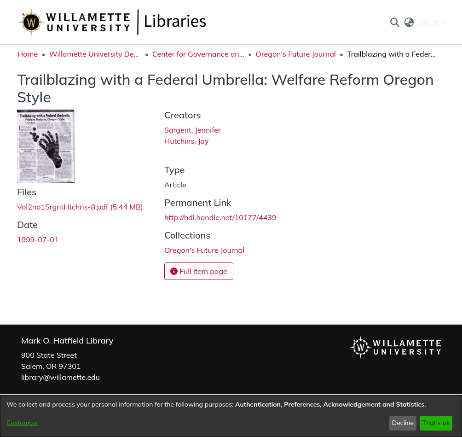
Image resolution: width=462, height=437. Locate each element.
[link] (80, 206)
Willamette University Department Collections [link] (95, 53)
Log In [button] (429, 22)
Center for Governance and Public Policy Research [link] (198, 53)
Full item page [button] (198, 271)
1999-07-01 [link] (38, 239)
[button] (394, 22)
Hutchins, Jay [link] (186, 141)
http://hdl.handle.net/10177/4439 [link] (220, 217)
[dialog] (231, 416)
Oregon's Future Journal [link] (296, 53)
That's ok (436, 423)
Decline (403, 423)
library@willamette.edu (60, 377)
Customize (22, 423)
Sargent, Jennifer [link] (192, 129)
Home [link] (27, 53)
